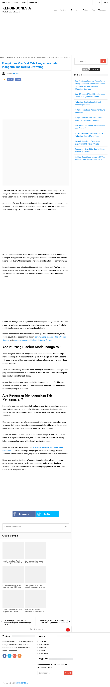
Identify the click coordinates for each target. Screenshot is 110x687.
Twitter (43, 514)
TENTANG (43, 642)
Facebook (21, 514)
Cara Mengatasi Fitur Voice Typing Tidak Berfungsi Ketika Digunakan (53, 621)
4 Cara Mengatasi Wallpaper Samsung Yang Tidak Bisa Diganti (12, 587)
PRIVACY (43, 650)
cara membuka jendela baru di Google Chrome (33, 340)
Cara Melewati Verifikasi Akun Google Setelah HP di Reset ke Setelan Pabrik (12, 563)
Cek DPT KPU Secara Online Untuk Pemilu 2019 (34, 610)
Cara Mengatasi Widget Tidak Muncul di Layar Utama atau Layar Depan (18, 622)
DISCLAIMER (44, 645)
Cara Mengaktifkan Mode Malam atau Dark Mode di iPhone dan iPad (34, 563)
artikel (10, 79)
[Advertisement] (55, 35)
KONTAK (42, 648)
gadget (18, 79)
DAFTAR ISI (43, 653)
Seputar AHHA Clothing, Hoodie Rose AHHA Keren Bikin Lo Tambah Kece (35, 587)
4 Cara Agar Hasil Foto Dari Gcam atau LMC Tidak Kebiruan (12, 611)
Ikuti (105, 2)
